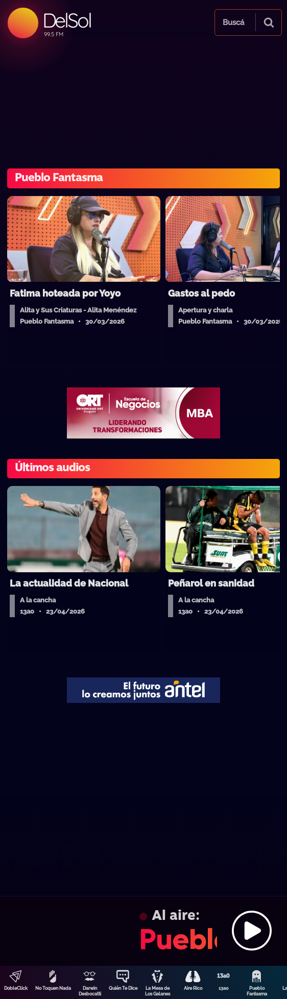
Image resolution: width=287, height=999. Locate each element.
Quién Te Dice (123, 988)
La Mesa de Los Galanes (157, 991)
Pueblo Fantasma (257, 991)
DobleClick (16, 988)
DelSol (66, 20)
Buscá (233, 22)
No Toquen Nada (53, 988)
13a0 (224, 988)
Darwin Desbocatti (90, 991)
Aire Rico (193, 988)
